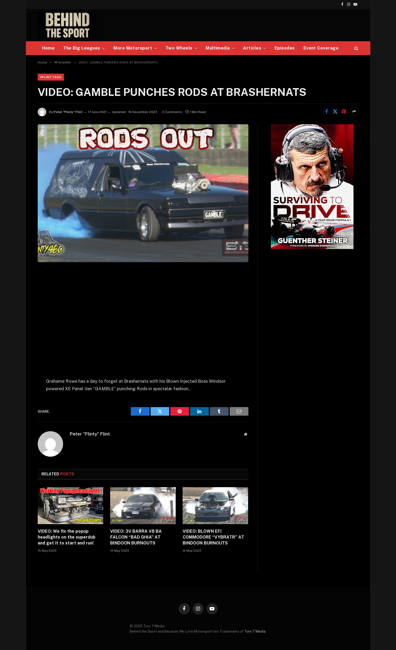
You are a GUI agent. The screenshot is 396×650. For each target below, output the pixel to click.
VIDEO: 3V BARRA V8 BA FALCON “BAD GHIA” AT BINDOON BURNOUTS (136, 537)
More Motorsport (132, 48)
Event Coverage (321, 48)
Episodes (285, 48)
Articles (252, 48)
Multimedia (218, 48)
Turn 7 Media (255, 631)
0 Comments (172, 112)
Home (48, 48)
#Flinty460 (50, 77)
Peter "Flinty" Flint (68, 112)
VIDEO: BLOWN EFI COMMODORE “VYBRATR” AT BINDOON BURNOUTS (213, 537)
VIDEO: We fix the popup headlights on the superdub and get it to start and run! (66, 537)
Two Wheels (179, 48)
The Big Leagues (81, 48)
